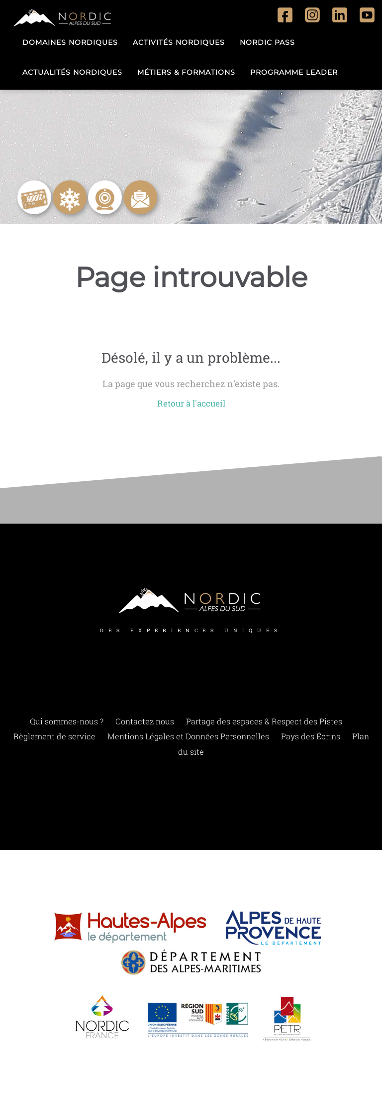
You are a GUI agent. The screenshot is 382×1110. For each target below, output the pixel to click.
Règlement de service (54, 737)
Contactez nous (144, 721)
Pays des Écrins (310, 737)
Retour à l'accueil (191, 404)
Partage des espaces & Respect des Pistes (264, 721)
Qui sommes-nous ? (66, 721)
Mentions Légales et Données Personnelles (188, 737)
